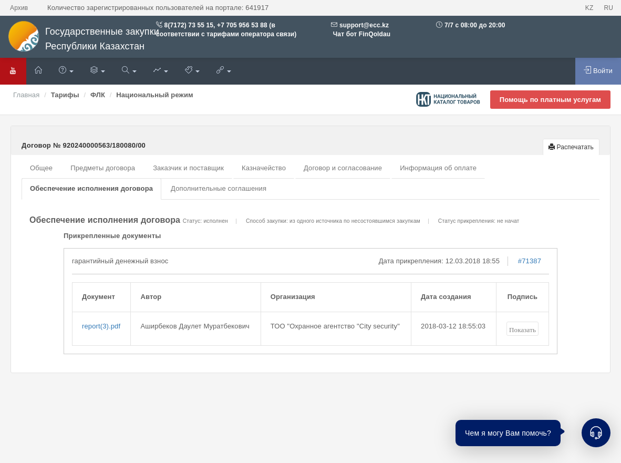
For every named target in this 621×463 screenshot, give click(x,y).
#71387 (529, 261)
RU (608, 8)
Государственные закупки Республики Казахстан (83, 39)
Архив (19, 8)
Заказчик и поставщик (188, 168)
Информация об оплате (438, 168)
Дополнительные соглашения (218, 188)
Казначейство (264, 168)
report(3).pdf (101, 326)
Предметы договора (102, 168)
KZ (589, 8)
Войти (598, 70)
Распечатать (571, 147)
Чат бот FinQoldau (360, 34)
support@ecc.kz (364, 25)
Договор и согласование (343, 168)
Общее (41, 168)
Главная (26, 95)
